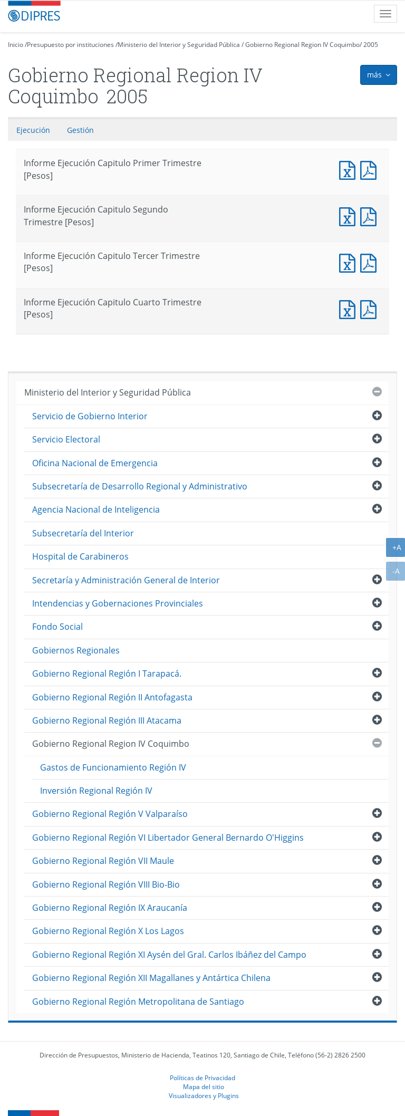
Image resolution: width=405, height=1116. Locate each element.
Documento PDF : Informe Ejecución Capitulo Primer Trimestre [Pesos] (370, 169)
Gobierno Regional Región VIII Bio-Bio (106, 884)
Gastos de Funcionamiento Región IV (113, 767)
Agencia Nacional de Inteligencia (96, 509)
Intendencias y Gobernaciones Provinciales (117, 603)
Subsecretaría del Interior (83, 533)
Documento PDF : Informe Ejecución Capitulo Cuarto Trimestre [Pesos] (370, 308)
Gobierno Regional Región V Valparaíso (110, 814)
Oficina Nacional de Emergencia (95, 463)
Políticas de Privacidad (202, 1077)
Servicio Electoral (66, 439)
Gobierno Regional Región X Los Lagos (108, 931)
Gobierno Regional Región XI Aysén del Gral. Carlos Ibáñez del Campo (169, 954)
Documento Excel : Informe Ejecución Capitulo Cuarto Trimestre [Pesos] (349, 308)
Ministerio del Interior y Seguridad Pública (179, 44)
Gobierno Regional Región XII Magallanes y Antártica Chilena (151, 978)
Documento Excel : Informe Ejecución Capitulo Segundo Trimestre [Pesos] (349, 215)
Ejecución (33, 130)
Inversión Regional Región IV (96, 790)
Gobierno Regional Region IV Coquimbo (302, 44)
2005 (370, 44)
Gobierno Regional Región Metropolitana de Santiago (138, 1001)
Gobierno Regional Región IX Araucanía (109, 907)
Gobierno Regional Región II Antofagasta (112, 697)
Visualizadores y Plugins (204, 1095)
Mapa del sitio (203, 1086)
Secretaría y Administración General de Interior (126, 580)
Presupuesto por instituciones (70, 44)
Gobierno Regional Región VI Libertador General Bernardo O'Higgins (168, 837)
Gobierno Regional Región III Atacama (106, 720)
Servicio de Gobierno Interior (90, 416)
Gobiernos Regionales (76, 650)
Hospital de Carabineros (80, 556)
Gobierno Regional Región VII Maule (103, 861)
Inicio (15, 44)
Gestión (80, 130)
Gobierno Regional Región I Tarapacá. (106, 673)
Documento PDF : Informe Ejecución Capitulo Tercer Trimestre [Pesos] (370, 262)
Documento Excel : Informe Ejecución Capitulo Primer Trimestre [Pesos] (349, 169)
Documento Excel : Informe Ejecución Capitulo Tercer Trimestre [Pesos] (349, 262)
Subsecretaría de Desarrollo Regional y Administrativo (139, 486)
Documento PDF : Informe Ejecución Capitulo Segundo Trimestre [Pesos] (370, 215)
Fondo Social (57, 626)
